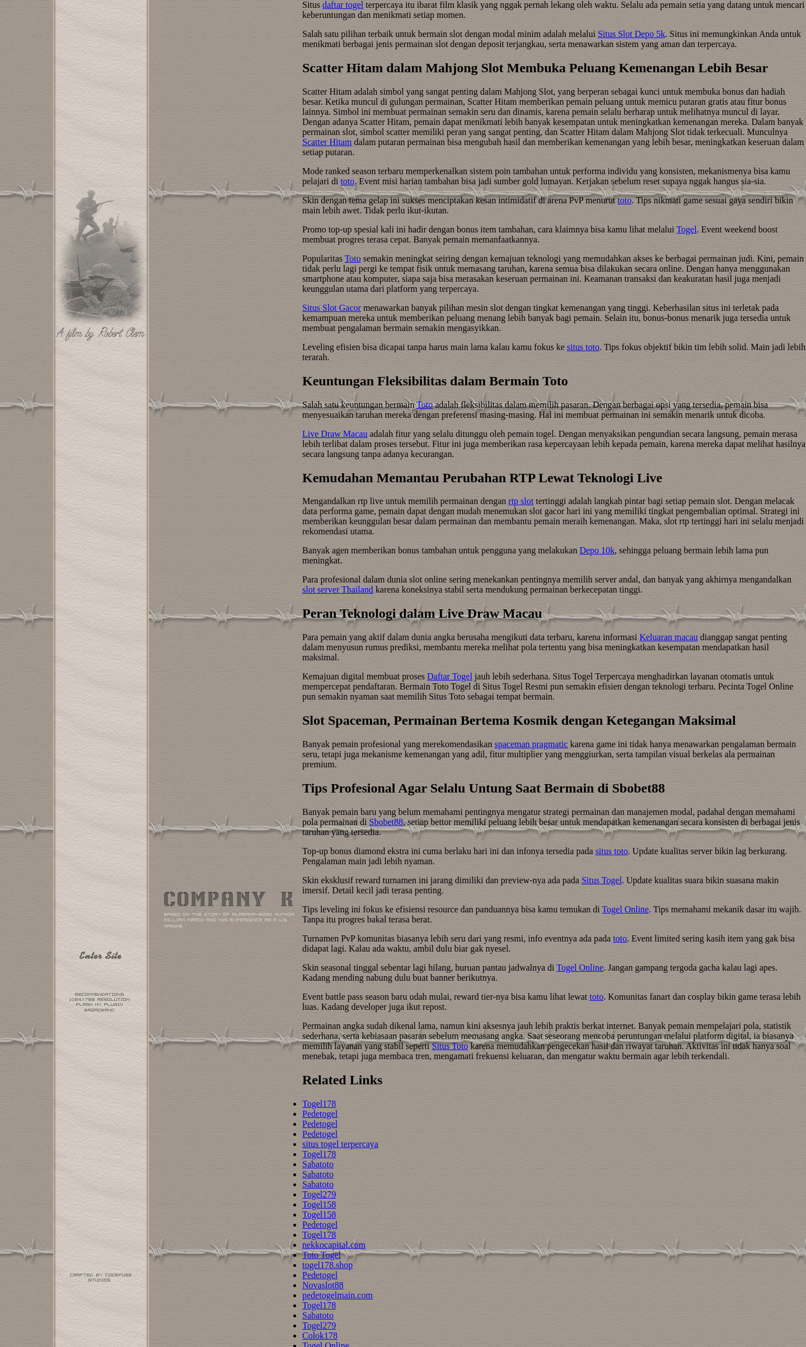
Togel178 (319, 1103)
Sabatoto (318, 1164)
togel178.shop (327, 1265)
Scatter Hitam (327, 142)
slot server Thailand (337, 589)
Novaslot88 (323, 1285)
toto (347, 181)
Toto (353, 258)
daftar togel (342, 5)
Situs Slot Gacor (331, 308)
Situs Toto (450, 1046)
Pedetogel (320, 1113)
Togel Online (625, 909)
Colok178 (320, 1335)
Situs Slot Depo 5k (631, 34)
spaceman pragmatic (531, 744)
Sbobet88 (386, 822)
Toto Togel (321, 1255)
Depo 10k (597, 550)
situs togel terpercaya (340, 1144)
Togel (686, 229)
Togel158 (319, 1204)
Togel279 (319, 1194)
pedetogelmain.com (337, 1295)
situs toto (583, 347)
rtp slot (520, 501)
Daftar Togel (449, 676)
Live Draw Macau (334, 434)
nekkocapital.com (333, 1245)
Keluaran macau (668, 637)
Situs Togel (602, 880)
